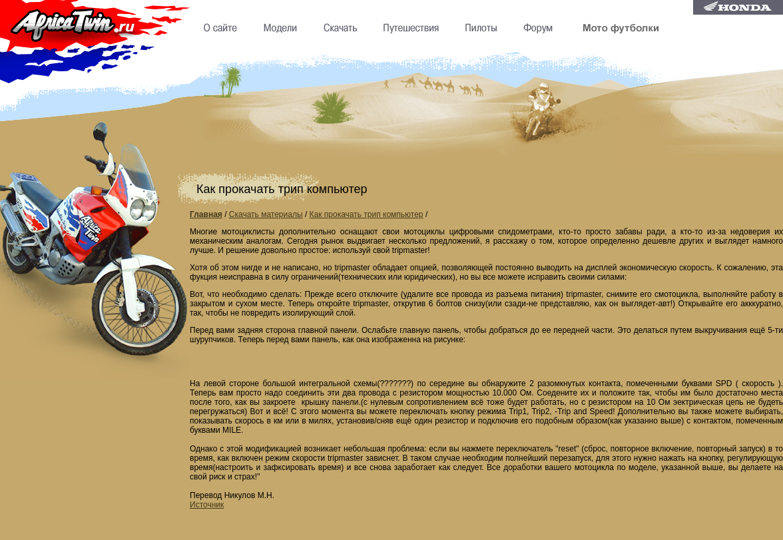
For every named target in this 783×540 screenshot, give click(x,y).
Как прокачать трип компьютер (366, 214)
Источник (207, 504)
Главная (206, 214)
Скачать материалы (266, 214)
